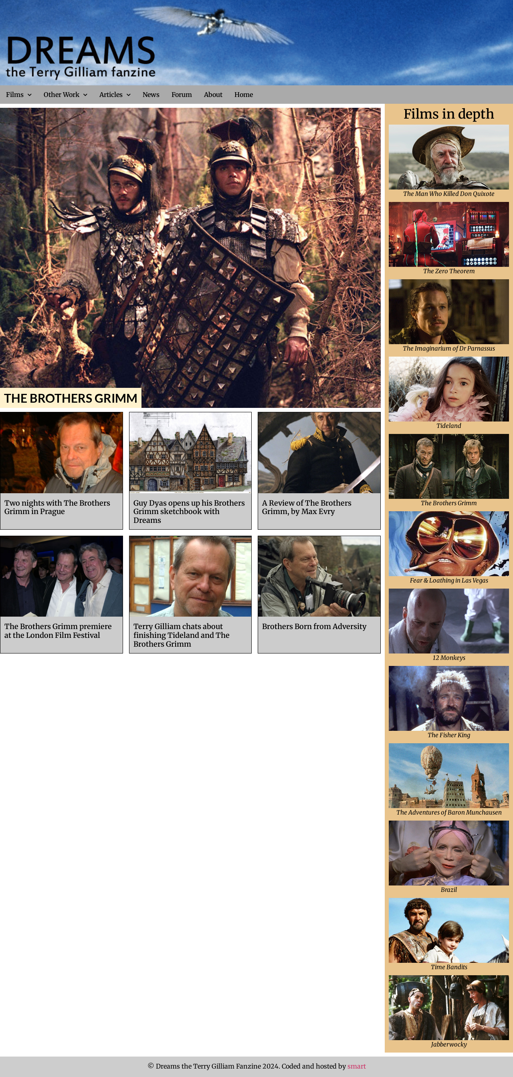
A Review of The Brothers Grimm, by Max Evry (306, 507)
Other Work (65, 95)
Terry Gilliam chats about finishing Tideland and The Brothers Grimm (181, 635)
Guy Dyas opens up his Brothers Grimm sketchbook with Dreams (189, 511)
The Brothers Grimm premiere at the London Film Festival (58, 631)
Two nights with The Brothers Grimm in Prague (57, 507)
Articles (115, 95)
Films (19, 95)
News (151, 95)
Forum (182, 95)
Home (243, 95)
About (213, 95)
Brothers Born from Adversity (314, 626)
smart (356, 1066)
